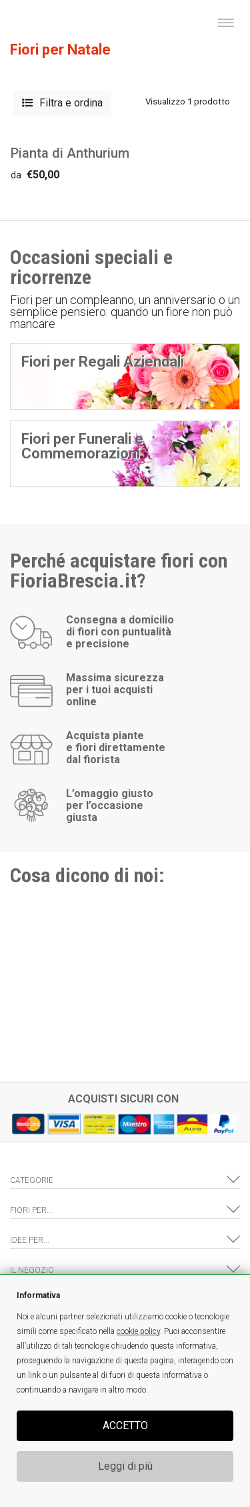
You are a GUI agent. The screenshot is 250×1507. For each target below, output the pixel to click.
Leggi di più (125, 1466)
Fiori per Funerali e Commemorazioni (82, 446)
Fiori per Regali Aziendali (102, 361)
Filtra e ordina (62, 102)
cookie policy (138, 1331)
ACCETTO (125, 1425)
